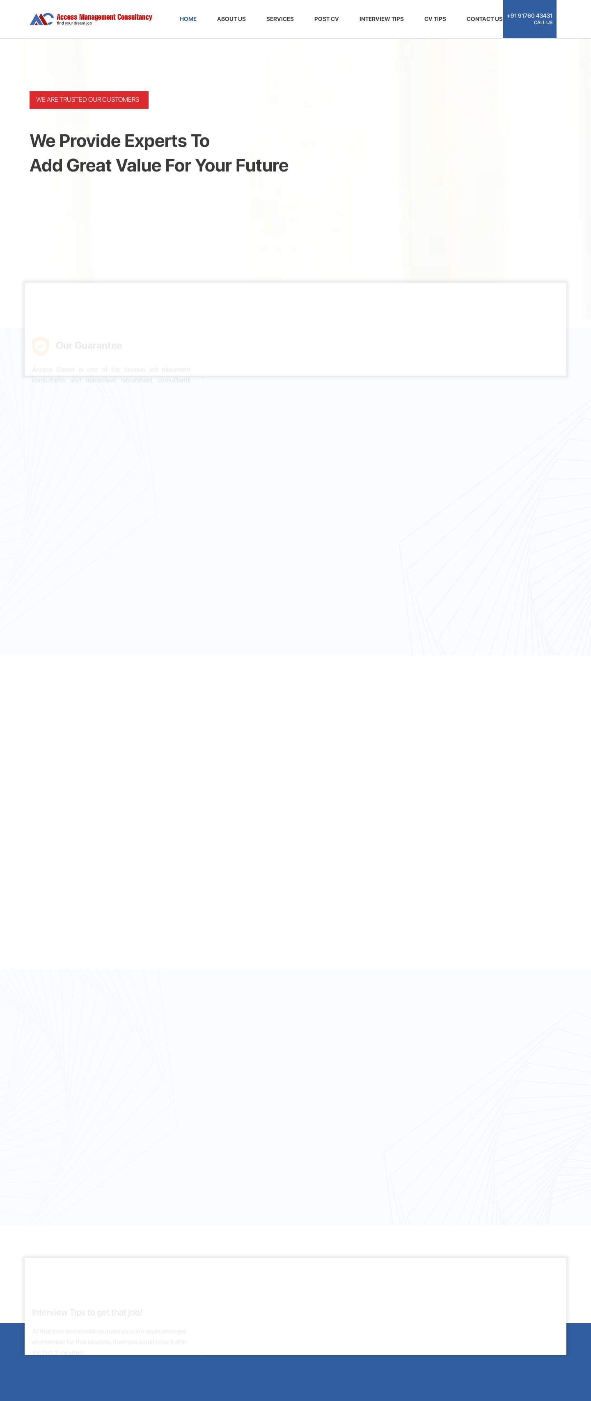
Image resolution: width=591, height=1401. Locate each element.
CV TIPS (435, 19)
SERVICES (280, 19)
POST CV (326, 19)
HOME (188, 19)
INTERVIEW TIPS (382, 19)
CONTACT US (485, 19)
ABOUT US (231, 19)
